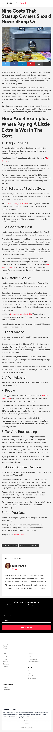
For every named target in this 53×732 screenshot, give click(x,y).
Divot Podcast (32, 678)
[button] (50, 3)
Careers (5, 687)
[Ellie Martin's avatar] (8, 566)
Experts (5, 659)
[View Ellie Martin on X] (13, 569)
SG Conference (33, 657)
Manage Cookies (27, 727)
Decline (26, 724)
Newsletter (31, 671)
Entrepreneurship (10, 545)
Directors (5, 666)
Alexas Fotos (18, 535)
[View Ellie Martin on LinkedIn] (16, 569)
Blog (29, 673)
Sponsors (6, 664)
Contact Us (6, 690)
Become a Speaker (33, 661)
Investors (6, 657)
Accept (26, 720)
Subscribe (25, 628)
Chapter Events (32, 659)
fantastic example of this (21, 314)
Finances (23, 545)
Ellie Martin (19, 565)
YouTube (30, 675)
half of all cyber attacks (18, 203)
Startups (34, 545)
